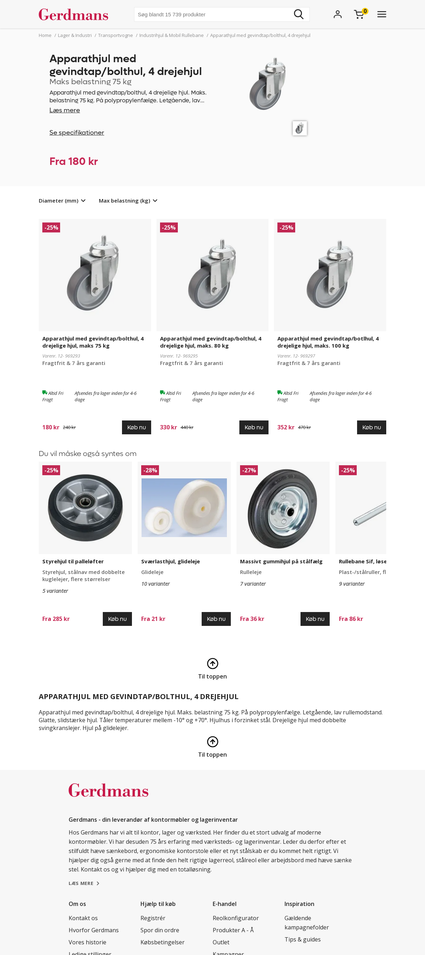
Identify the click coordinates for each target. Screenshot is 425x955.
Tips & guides (303, 939)
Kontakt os (83, 918)
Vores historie (87, 942)
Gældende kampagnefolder (307, 922)
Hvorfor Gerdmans (94, 930)
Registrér (152, 918)
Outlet (221, 942)
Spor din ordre (159, 930)
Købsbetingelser (162, 942)
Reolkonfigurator (236, 918)
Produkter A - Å (233, 930)
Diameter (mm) (58, 200)
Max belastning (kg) (124, 200)
